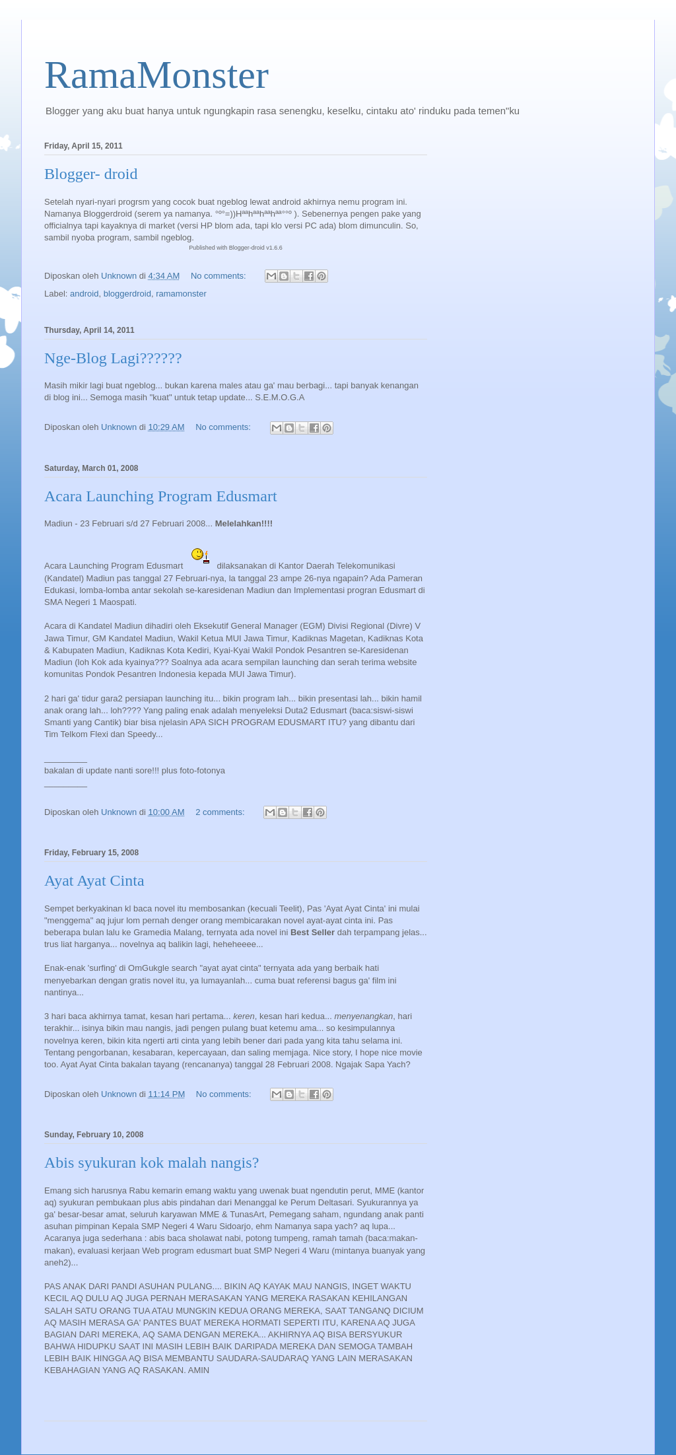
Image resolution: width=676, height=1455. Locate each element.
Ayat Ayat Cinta (94, 880)
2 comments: (221, 812)
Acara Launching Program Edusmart (160, 496)
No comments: (219, 276)
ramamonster (181, 294)
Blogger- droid (91, 173)
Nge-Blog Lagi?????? (113, 358)
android (84, 294)
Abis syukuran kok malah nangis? (151, 1162)
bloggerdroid (127, 294)
